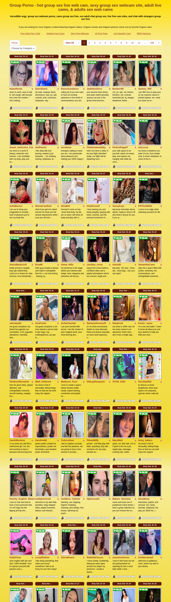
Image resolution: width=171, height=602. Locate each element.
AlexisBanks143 (18, 229)
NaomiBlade (119, 527)
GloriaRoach (67, 477)
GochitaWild (144, 328)
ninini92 (116, 229)
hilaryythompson (96, 328)
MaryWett (117, 378)
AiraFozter (40, 279)
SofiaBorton (16, 179)
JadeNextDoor (94, 80)
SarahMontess (17, 378)
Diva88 (39, 229)
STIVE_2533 (118, 328)
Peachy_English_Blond (22, 428)
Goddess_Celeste (70, 428)
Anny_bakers (145, 378)
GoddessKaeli (145, 477)
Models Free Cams (55, 33)
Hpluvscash (93, 428)
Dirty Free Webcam (80, 33)
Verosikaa (143, 527)
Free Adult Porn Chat (30, 33)
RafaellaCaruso (95, 477)
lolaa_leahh (93, 527)
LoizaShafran (42, 477)
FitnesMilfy (93, 378)
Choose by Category (23, 48)
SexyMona (143, 428)
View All (70, 42)
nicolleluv (66, 129)
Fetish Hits (112, 597)
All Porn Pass (101, 33)
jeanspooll (40, 527)
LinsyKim (15, 527)
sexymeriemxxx (120, 477)
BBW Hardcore (144, 33)
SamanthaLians (146, 229)
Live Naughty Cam (122, 33)
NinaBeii (65, 179)
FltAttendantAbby (96, 129)
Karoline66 (41, 378)
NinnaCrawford (43, 179)
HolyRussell (93, 179)
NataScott (117, 279)
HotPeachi (40, 129)
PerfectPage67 (120, 129)
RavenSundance (70, 80)
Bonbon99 (117, 80)
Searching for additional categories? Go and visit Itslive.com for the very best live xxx (85, 574)
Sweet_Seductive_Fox (21, 129)
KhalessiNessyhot (19, 328)
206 (152, 42)
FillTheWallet (145, 179)
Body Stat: (21, 56)
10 (132, 42)
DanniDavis (41, 80)
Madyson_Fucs (69, 328)
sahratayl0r (16, 279)
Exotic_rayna (145, 279)
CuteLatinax (67, 378)
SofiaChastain (68, 279)
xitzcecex (143, 129)
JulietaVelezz (68, 527)
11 (139, 42)
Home (15, 42)
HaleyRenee (16, 80)
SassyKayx (118, 179)
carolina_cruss (95, 229)
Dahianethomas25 (96, 279)
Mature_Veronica (121, 428)
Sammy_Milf (144, 80)
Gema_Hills (67, 229)
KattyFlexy (15, 477)
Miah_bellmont (43, 328)
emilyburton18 (43, 428)
